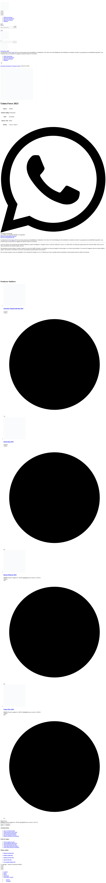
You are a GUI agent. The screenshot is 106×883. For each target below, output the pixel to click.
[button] (53, 63)
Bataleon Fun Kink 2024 (9, 853)
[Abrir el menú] (2, 12)
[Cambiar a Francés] (7, 879)
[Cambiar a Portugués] (7, 881)
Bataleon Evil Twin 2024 (9, 857)
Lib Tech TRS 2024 (8, 859)
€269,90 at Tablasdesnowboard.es (8, 236)
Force (13, 52)
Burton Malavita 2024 (10, 575)
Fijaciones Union (16, 66)
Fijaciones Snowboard (6, 66)
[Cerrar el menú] (2, 14)
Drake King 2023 (9, 441)
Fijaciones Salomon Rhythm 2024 (13, 308)
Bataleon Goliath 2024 (8, 855)
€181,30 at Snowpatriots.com (7, 237)
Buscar (2, 25)
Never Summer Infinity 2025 (9, 862)
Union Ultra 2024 (9, 709)
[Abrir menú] (1, 40)
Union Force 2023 (5, 51)
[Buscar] (15, 27)
